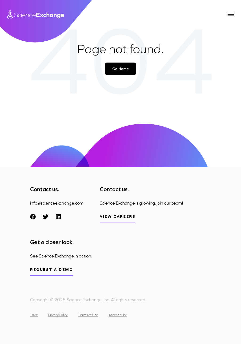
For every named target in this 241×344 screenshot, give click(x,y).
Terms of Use (88, 315)
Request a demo (51, 269)
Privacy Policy (58, 315)
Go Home (120, 69)
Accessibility (118, 315)
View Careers (117, 216)
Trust (34, 315)
